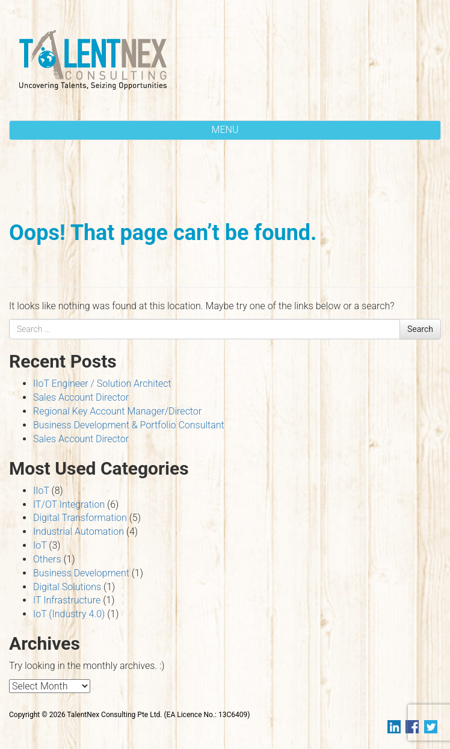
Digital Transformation (80, 517)
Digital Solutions (67, 587)
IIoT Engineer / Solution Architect (102, 383)
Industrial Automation (78, 531)
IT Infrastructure (66, 600)
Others (47, 559)
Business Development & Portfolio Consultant (128, 425)
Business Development (81, 573)
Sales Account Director (81, 397)
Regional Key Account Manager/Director (117, 411)
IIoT (41, 490)
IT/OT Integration (69, 504)
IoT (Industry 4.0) (69, 614)
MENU (225, 129)
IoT (39, 545)
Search (420, 329)
